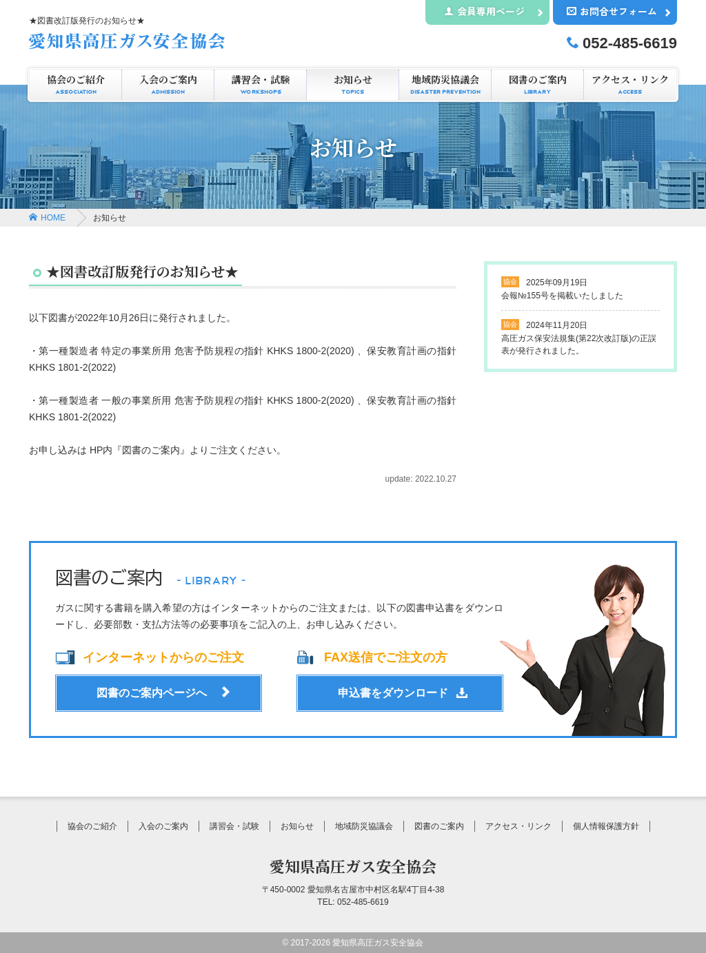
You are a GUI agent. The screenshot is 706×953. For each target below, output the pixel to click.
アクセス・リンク (630, 85)
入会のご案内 (168, 85)
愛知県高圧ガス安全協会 (353, 866)
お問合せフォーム (612, 11)
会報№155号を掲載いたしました (562, 288)
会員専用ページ (484, 11)
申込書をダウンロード (393, 693)
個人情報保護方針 (606, 826)
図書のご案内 (537, 85)
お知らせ (353, 85)
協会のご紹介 (75, 85)
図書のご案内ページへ (152, 693)
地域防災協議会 (445, 85)
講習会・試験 (260, 85)
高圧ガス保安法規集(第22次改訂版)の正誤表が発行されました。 (578, 337)
